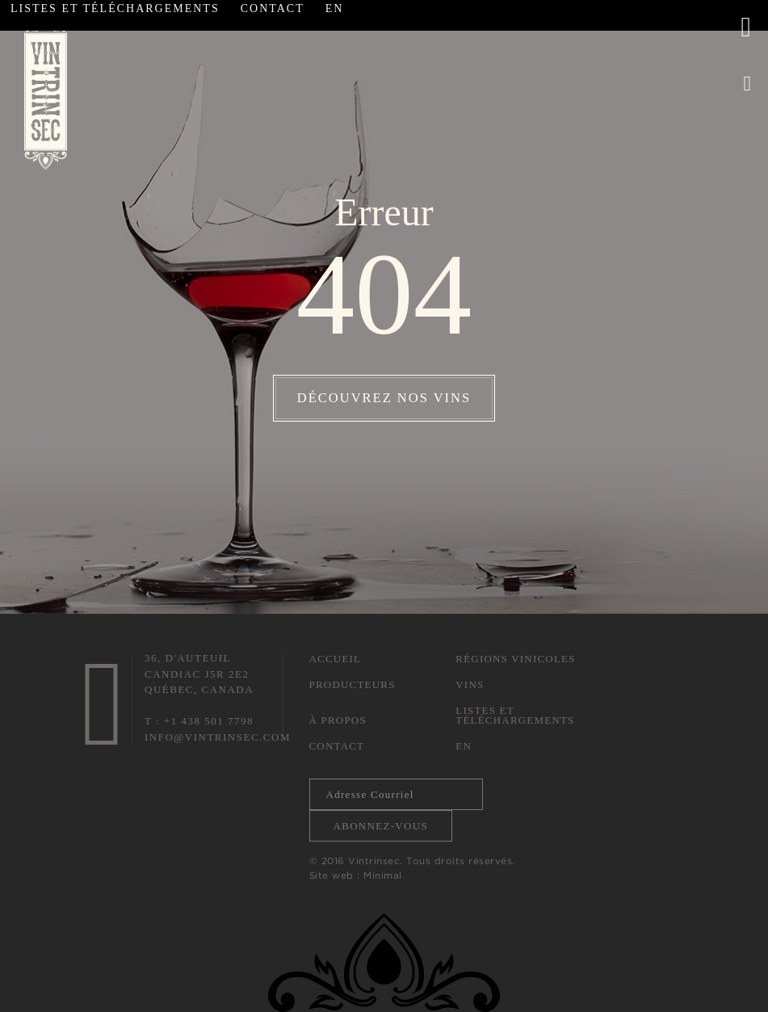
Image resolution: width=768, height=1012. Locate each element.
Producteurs (352, 684)
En (463, 746)
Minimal (382, 875)
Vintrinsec (45, 92)
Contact (337, 746)
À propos (338, 720)
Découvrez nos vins (384, 397)
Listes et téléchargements (514, 715)
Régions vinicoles (515, 659)
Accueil (335, 659)
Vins (469, 684)
